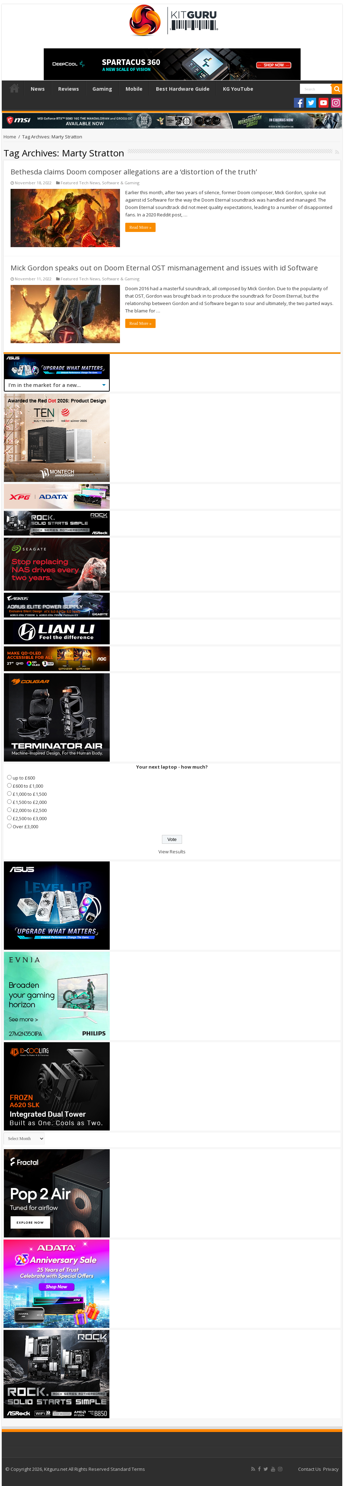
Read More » (140, 227)
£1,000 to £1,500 (30, 794)
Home (14, 87)
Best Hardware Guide (183, 88)
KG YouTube (238, 88)
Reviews (68, 88)
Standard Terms (127, 1469)
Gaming (102, 88)
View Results (172, 851)
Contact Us (309, 1469)
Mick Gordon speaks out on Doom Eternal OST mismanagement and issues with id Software (164, 268)
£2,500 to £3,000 (30, 818)
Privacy (331, 1469)
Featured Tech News (80, 182)
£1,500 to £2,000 (30, 802)
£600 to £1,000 (28, 786)
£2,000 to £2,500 (30, 810)
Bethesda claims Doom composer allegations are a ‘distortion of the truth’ (134, 172)
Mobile (134, 88)
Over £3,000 (25, 826)
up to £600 (24, 778)
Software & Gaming (120, 182)
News (38, 88)
